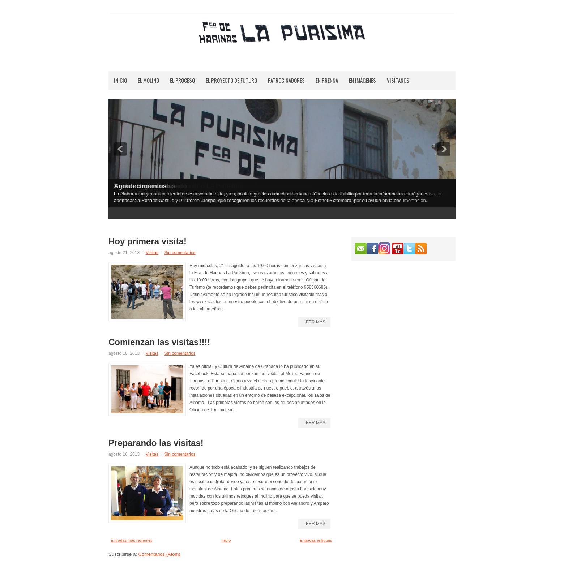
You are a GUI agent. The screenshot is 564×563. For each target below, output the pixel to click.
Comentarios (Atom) (159, 554)
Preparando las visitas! (156, 443)
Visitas (152, 252)
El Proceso (182, 80)
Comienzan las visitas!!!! (159, 342)
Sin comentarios (180, 252)
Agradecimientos (140, 186)
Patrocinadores (286, 80)
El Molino (148, 80)
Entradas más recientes (132, 540)
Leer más (314, 322)
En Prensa (327, 80)
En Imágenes (362, 80)
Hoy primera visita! (147, 241)
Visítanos (398, 80)
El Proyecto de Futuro (231, 80)
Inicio (120, 80)
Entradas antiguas (316, 540)
